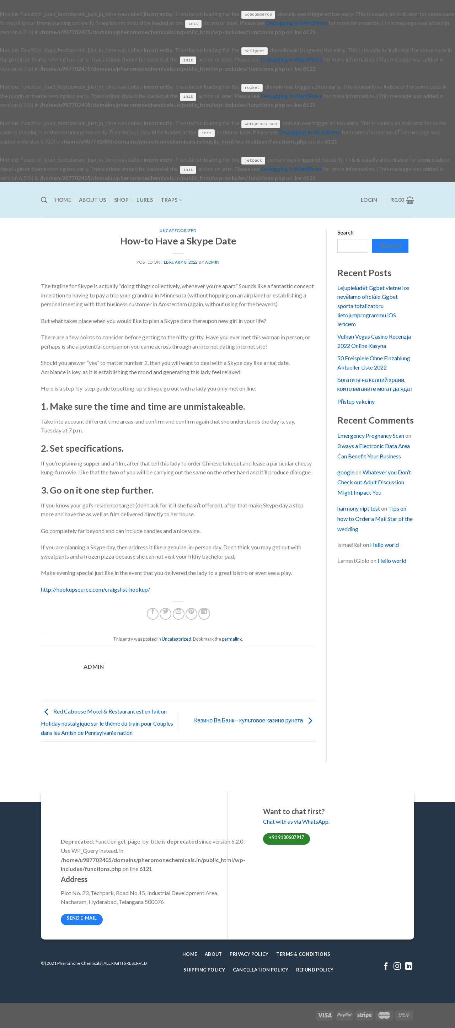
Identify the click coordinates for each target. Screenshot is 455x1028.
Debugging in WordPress (296, 22)
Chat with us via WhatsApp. (296, 820)
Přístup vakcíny (356, 400)
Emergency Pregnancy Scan (370, 435)
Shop (121, 200)
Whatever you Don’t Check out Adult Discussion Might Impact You (374, 481)
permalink (232, 638)
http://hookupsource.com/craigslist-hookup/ (95, 588)
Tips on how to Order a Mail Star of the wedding (375, 518)
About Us (92, 200)
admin (212, 261)
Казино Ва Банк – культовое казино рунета (254, 719)
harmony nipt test (358, 508)
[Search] (44, 200)
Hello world (384, 544)
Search (345, 232)
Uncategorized (178, 230)
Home (63, 200)
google (345, 471)
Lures (144, 200)
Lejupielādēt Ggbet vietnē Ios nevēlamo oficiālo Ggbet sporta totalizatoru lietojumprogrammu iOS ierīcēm (373, 305)
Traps (171, 199)
